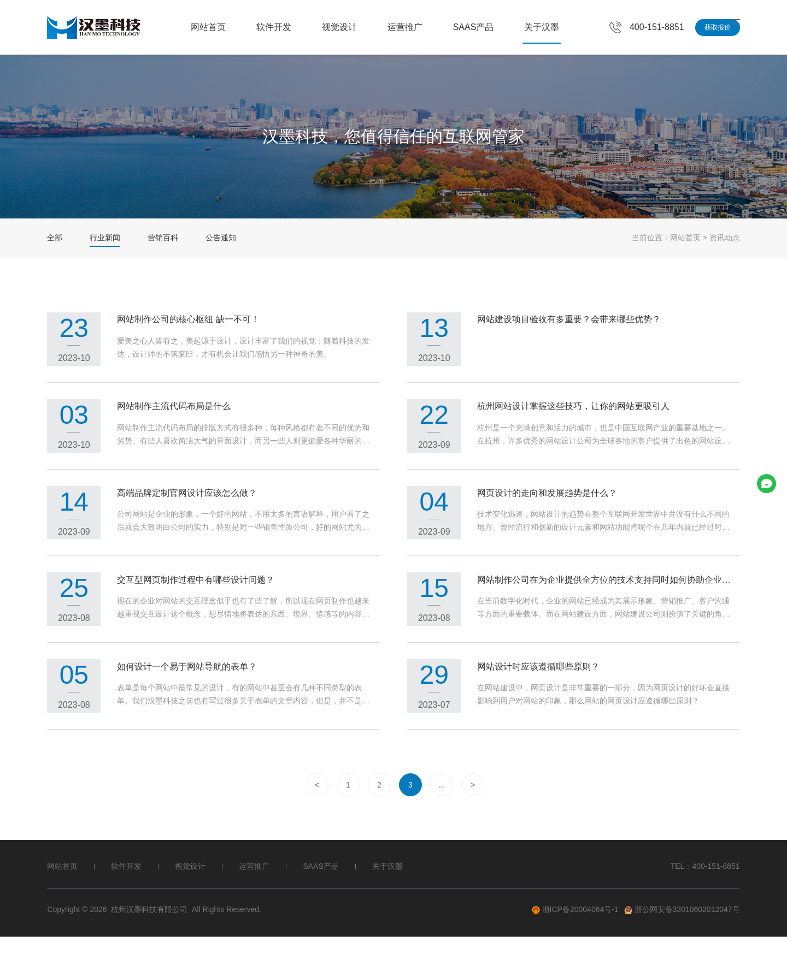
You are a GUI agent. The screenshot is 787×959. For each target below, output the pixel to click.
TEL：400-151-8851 (705, 888)
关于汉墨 (541, 27)
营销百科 (163, 237)
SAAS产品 (473, 27)
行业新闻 (105, 237)
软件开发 (273, 27)
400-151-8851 (657, 27)
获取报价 (717, 27)
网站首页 (208, 27)
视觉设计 (339, 27)
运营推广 (404, 27)
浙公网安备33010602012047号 (682, 932)
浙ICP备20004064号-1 (575, 932)
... (441, 807)
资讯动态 (724, 237)
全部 (54, 237)
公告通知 (220, 237)
